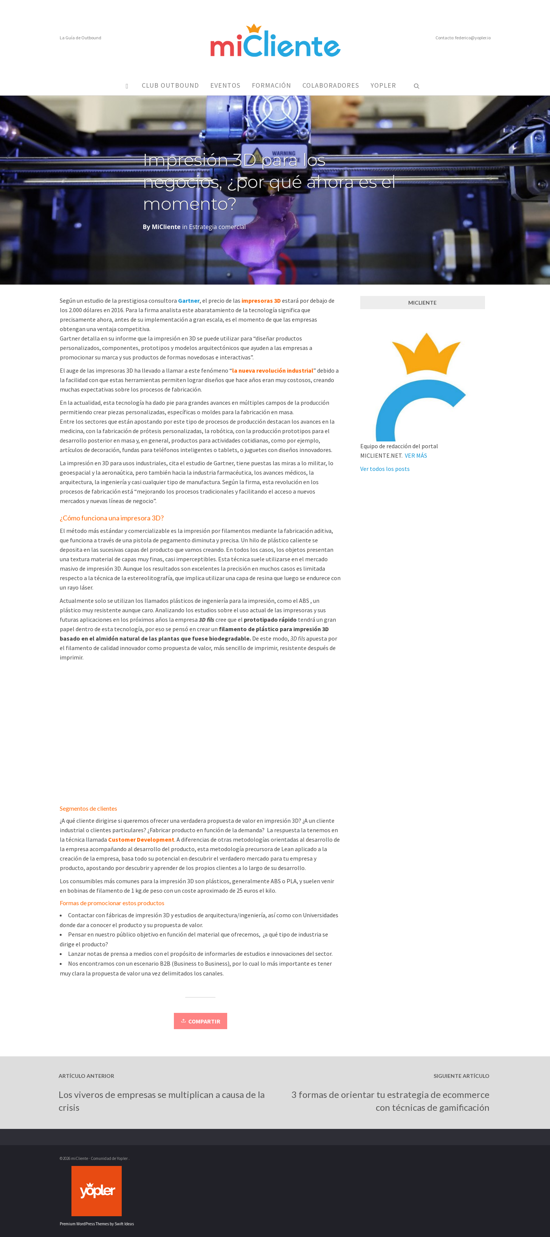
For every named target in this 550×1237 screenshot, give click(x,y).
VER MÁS (416, 455)
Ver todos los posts (385, 468)
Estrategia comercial (217, 227)
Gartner (189, 300)
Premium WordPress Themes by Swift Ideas (97, 1223)
